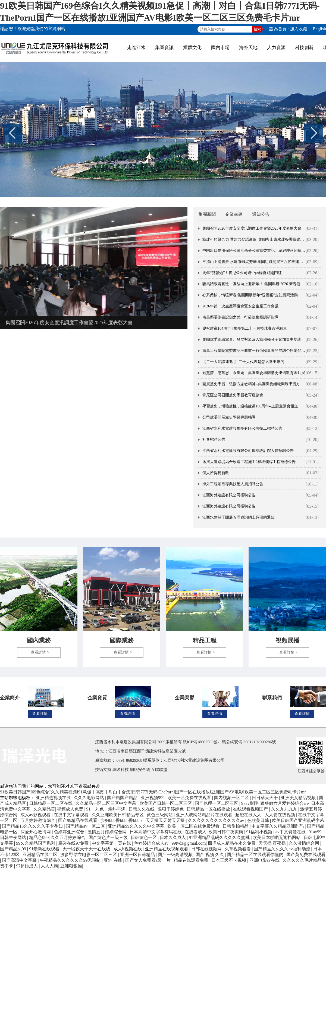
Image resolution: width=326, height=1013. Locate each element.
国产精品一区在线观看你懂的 (255, 854)
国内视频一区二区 (232, 797)
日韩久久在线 (142, 809)
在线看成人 (195, 831)
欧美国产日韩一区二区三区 (166, 803)
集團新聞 (207, 214)
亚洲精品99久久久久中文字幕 (136, 826)
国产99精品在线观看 (78, 820)
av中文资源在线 (291, 831)
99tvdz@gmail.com (188, 843)
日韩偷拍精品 (236, 826)
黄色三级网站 (160, 814)
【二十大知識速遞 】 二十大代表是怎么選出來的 (243, 362)
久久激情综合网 (304, 843)
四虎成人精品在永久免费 (232, 843)
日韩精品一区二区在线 (51, 803)
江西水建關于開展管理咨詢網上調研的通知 (238, 517)
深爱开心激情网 (36, 831)
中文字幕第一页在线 (112, 843)
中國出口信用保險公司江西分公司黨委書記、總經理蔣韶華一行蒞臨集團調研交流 (254, 251)
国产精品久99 (13, 849)
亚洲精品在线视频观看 (167, 849)
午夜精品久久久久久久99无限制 (71, 860)
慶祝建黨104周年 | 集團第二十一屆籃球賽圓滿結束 (244, 328)
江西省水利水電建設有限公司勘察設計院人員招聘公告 (248, 451)
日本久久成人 (173, 837)
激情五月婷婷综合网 (107, 831)
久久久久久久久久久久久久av (216, 820)
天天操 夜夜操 (273, 843)
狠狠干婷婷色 (171, 809)
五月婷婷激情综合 (38, 820)
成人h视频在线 (128, 849)
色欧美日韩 (258, 820)
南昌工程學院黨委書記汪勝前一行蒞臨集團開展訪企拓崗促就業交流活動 (254, 351)
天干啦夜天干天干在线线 (86, 849)
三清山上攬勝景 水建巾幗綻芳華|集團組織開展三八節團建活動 (254, 262)
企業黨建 (234, 214)
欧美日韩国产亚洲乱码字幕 (298, 820)
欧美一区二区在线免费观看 (194, 826)
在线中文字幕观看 (72, 814)
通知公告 (260, 214)
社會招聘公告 (213, 440)
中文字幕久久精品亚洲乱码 (278, 826)
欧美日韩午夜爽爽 (226, 831)
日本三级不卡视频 (229, 860)
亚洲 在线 (113, 860)
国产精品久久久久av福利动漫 (282, 849)
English (319, 29)
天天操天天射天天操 (166, 820)
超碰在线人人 (248, 814)
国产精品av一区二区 (86, 826)
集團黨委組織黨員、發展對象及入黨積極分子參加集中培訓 (251, 339)
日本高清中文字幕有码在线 (156, 831)
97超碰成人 (27, 866)
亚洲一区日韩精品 (138, 854)
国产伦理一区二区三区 (217, 803)
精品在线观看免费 (191, 860)
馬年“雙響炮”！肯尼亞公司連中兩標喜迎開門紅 (242, 273)
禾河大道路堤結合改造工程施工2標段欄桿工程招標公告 (249, 462)
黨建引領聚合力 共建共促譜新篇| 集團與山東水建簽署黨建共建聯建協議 (254, 239)
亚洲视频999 (153, 797)
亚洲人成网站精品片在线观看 (204, 814)
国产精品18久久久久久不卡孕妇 (33, 826)
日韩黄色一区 (144, 837)
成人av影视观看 (36, 814)
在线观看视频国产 (251, 809)
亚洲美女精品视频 (299, 797)
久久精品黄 (44, 809)
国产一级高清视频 (176, 854)
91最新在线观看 (45, 849)
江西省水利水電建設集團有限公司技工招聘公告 (242, 428)
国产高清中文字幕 (20, 860)
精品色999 (39, 837)
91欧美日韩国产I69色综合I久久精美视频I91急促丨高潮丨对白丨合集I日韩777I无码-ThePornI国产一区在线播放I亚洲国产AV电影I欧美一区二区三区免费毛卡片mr (153, 792)
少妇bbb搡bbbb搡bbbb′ (122, 820)
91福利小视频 (259, 831)
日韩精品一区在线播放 (209, 809)
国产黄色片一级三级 (109, 837)
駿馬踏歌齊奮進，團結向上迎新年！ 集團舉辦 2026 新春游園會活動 (254, 284)
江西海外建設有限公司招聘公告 (229, 495)
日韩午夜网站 (13, 837)
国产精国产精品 (123, 797)
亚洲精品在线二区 (40, 854)
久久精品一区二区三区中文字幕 (106, 803)
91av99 (315, 831)
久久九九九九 (284, 809)
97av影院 (249, 803)
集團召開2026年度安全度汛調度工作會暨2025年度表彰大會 (69, 322)
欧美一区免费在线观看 (190, 797)
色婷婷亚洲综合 (69, 831)
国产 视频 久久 (210, 854)
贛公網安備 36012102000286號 (249, 742)
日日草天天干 (265, 797)
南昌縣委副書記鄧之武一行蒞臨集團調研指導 (240, 317)
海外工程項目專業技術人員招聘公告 (232, 484)
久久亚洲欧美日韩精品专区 (118, 814)
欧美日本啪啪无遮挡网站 (277, 837)
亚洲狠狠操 (71, 866)
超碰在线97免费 (74, 843)
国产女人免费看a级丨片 (148, 860)
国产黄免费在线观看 (305, 854)
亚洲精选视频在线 (54, 797)
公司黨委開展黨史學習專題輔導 (229, 417)
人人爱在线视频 (280, 814)
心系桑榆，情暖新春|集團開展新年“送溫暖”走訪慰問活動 (250, 295)
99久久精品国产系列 (36, 843)
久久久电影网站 (89, 797)
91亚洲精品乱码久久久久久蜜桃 (220, 837)
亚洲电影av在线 (265, 860)
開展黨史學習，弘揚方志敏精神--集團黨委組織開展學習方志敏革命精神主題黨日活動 (254, 384)
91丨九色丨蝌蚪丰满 (106, 809)
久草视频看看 (238, 849)
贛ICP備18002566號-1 (202, 742)
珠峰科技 (120, 769)
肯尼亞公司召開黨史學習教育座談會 (232, 395)
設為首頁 (278, 29)
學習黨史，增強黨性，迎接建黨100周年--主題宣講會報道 (250, 406)
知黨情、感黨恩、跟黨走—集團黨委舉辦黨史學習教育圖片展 (253, 373)
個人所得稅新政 (215, 473)
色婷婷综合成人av (152, 843)
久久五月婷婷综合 (68, 837)
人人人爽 (49, 866)
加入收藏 (298, 29)
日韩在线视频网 (207, 849)
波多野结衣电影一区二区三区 (89, 854)
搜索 (257, 29)
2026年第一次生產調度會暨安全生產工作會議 (240, 306)
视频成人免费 (70, 809)
